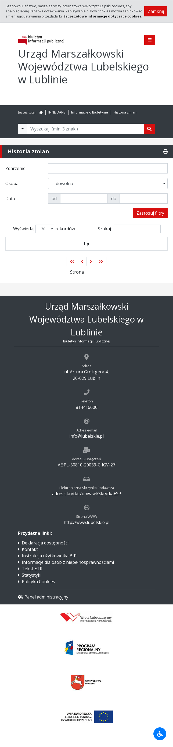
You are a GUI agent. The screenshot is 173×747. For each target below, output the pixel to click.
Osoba (106, 244)
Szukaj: (129, 229)
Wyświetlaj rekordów (44, 229)
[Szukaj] (149, 129)
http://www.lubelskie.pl (86, 522)
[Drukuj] (165, 151)
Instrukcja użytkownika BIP (49, 556)
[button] (72, 261)
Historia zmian (125, 112)
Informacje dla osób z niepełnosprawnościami (68, 562)
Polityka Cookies (38, 582)
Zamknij (156, 11)
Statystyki (31, 575)
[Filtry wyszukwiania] (22, 129)
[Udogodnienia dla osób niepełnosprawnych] (159, 733)
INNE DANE (57, 112)
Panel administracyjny (43, 597)
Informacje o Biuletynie (89, 112)
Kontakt (30, 549)
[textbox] (65, 183)
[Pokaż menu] (149, 40)
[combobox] (108, 183)
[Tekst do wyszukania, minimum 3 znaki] (85, 129)
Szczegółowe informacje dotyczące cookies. (102, 16)
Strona (77, 272)
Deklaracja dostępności (45, 543)
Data (146, 244)
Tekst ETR (32, 569)
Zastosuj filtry (150, 213)
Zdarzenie (54, 244)
